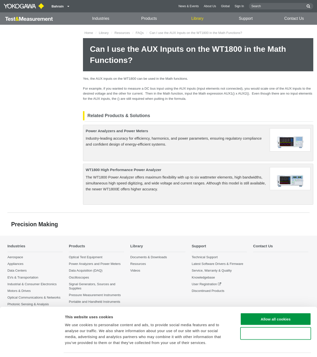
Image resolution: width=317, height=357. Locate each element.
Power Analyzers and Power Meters (117, 131)
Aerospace (15, 257)
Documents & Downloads (148, 257)
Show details (259, 347)
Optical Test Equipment (85, 257)
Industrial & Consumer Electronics (32, 284)
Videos (135, 271)
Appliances (15, 264)
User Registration (204, 284)
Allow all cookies (276, 304)
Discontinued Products (208, 291)
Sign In (239, 6)
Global (225, 6)
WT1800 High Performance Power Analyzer (123, 170)
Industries (100, 18)
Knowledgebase (203, 277)
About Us (210, 6)
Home (88, 33)
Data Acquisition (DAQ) (86, 271)
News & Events (189, 6)
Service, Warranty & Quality (212, 271)
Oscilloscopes (79, 277)
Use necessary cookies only (275, 318)
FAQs (140, 33)
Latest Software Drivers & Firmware (217, 264)
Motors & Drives (19, 291)
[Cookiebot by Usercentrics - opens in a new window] (32, 347)
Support (246, 18)
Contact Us (294, 18)
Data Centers (17, 271)
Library (197, 18)
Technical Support (205, 257)
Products (149, 18)
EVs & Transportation (22, 277)
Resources (122, 33)
